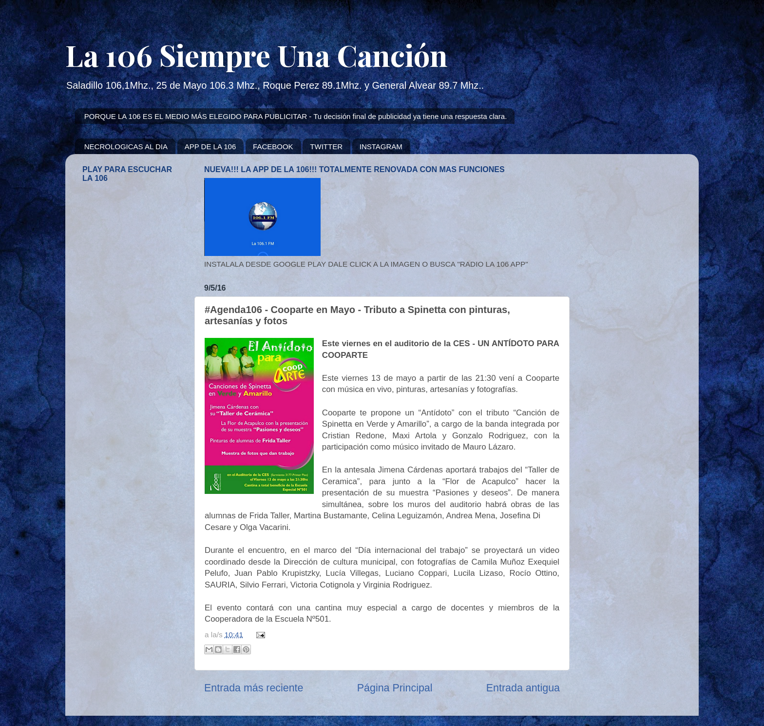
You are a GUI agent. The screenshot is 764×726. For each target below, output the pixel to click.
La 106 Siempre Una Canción (256, 54)
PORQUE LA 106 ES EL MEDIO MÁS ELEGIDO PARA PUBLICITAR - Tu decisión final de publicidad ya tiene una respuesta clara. (295, 116)
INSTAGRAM (381, 146)
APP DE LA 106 (210, 146)
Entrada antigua (523, 688)
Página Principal (395, 688)
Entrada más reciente (253, 688)
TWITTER (326, 146)
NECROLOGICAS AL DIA (126, 146)
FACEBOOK (273, 146)
